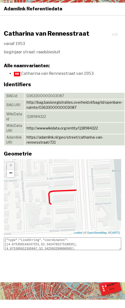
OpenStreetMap (97, 232)
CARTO (115, 232)
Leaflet (78, 232)
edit (115, 34)
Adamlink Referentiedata (33, 8)
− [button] (10, 173)
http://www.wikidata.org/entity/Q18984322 (62, 128)
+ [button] (10, 166)
